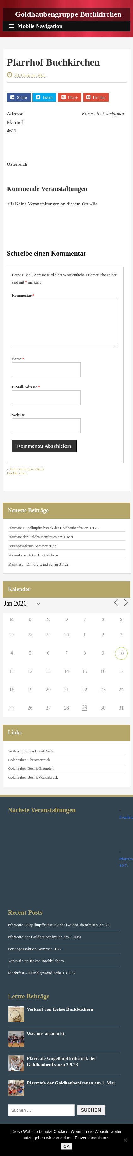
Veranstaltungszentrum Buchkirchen (25, 478)
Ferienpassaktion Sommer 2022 (32, 553)
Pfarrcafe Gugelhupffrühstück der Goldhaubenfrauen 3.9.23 (53, 535)
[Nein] (125, 1140)
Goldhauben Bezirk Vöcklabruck (33, 785)
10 (121, 661)
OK (66, 1146)
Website (18, 422)
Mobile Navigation (35, 26)
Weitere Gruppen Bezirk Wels (30, 758)
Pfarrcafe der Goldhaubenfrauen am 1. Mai (40, 544)
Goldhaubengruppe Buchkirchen (68, 14)
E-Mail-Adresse (26, 394)
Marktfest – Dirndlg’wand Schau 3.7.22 (38, 572)
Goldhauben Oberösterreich (29, 767)
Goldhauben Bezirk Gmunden (31, 776)
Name (18, 366)
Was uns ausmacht (45, 1041)
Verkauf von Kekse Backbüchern (33, 563)
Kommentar (23, 295)
